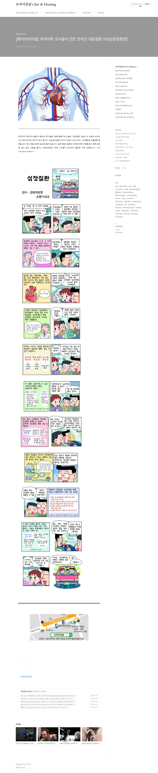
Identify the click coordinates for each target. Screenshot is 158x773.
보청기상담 (134, 214)
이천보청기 (138, 208)
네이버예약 (86, 13)
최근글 (117, 168)
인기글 (124, 168)
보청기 (124, 198)
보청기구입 (118, 208)
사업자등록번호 (119, 151)
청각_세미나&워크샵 (121, 82)
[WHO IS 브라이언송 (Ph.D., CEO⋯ (126, 134)
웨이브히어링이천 (128, 192)
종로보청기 (127, 201)
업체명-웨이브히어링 (121, 144)
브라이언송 (131, 205)
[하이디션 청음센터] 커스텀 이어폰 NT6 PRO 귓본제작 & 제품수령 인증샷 (47, 696)
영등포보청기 (125, 211)
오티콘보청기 (119, 205)
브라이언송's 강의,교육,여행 (124, 90)
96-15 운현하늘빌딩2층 (122, 161)
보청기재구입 (119, 201)
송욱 (116, 186)
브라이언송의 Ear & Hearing (125, 67)
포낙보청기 (130, 198)
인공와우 (118, 109)
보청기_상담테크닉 (121, 86)
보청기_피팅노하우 (121, 75)
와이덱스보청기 (136, 201)
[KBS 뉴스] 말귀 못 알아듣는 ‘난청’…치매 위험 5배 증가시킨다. (44, 707)
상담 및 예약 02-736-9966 (124, 147)
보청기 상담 (118, 214)
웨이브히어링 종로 (128, 208)
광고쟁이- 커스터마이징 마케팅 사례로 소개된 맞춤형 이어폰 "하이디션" (47, 698)
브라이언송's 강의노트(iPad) (124, 117)
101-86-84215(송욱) (122, 154)
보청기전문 (126, 214)
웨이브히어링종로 (134, 189)
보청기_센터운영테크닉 (123, 106)
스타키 (130, 186)
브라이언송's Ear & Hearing (36, 4)
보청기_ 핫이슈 (120, 102)
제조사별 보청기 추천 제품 (123, 78)
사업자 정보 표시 (25, 676)
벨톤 (134, 186)
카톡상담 (101, 13)
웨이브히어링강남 (120, 195)
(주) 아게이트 (119, 140)
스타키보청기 (119, 217)
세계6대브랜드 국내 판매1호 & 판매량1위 (60, 13)
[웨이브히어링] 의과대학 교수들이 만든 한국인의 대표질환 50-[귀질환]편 (47, 704)
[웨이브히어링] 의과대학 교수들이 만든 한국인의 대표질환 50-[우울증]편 (47, 701)
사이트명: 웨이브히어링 (122, 137)
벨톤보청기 (118, 192)
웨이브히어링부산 (132, 195)
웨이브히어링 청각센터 (122, 71)
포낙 (125, 205)
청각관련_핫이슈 (26, 691)
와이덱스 (117, 198)
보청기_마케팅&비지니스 (123, 98)
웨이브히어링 (123, 186)
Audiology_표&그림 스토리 (124, 113)
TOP (140, 765)
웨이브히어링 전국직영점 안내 (27, 13)
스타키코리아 (119, 189)
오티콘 (126, 189)
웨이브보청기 (134, 211)
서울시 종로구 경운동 (121, 157)
